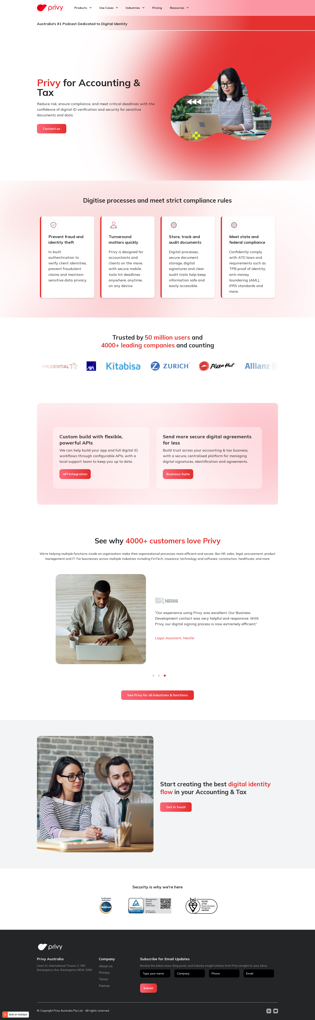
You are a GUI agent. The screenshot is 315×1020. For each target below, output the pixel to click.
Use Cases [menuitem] (106, 8)
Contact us (51, 129)
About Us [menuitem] (106, 966)
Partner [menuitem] (104, 986)
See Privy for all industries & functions (157, 695)
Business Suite (178, 474)
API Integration (75, 474)
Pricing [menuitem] (157, 8)
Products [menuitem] (80, 8)
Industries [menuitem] (133, 8)
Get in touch (176, 807)
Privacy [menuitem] (104, 972)
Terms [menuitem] (103, 979)
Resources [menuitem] (177, 8)
